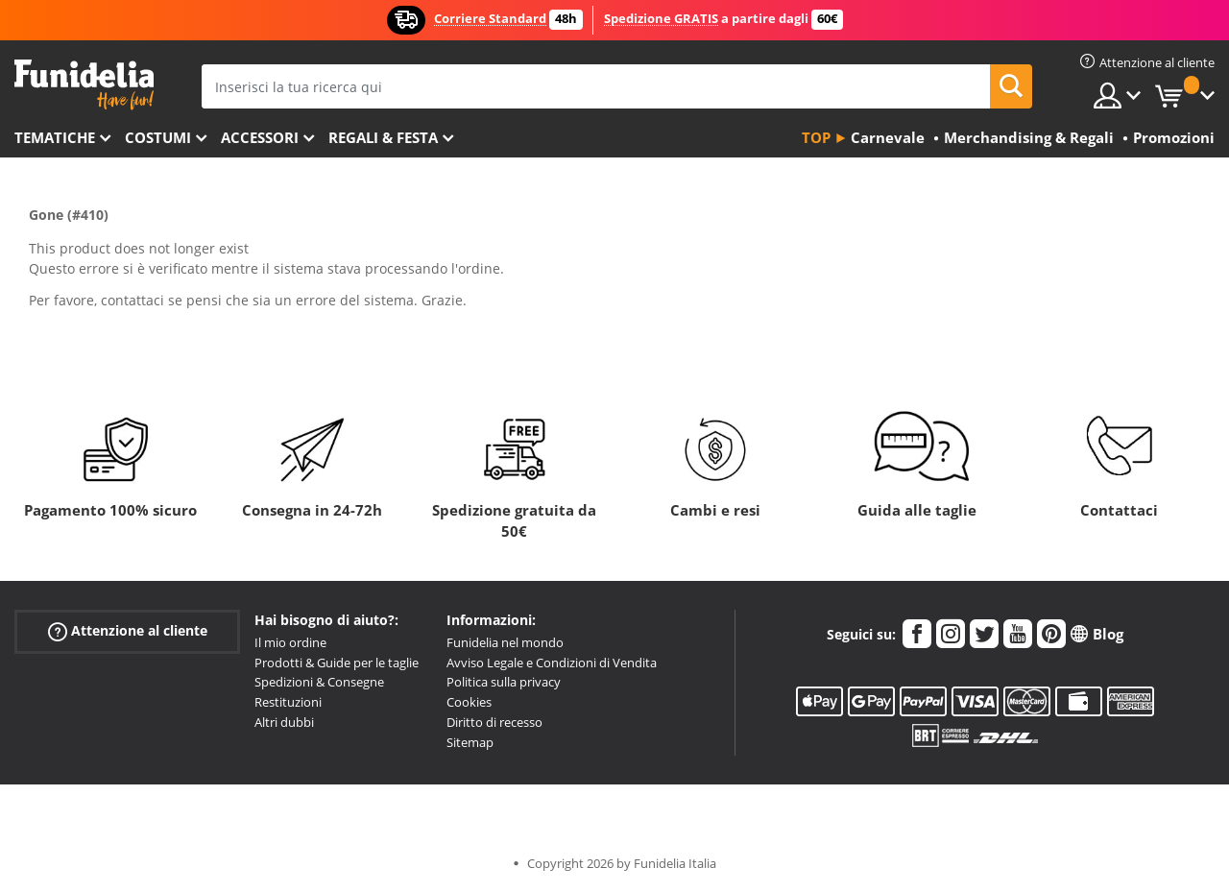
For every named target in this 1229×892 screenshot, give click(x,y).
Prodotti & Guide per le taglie (336, 662)
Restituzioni (288, 702)
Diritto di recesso (494, 722)
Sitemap (470, 742)
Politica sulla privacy (503, 681)
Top (816, 137)
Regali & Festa (383, 137)
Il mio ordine (290, 642)
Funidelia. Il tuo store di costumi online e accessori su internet (84, 85)
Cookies (469, 702)
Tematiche (54, 137)
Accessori (260, 137)
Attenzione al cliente (127, 631)
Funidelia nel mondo (505, 642)
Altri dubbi (284, 722)
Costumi (158, 137)
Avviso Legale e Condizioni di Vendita (551, 662)
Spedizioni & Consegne (319, 681)
